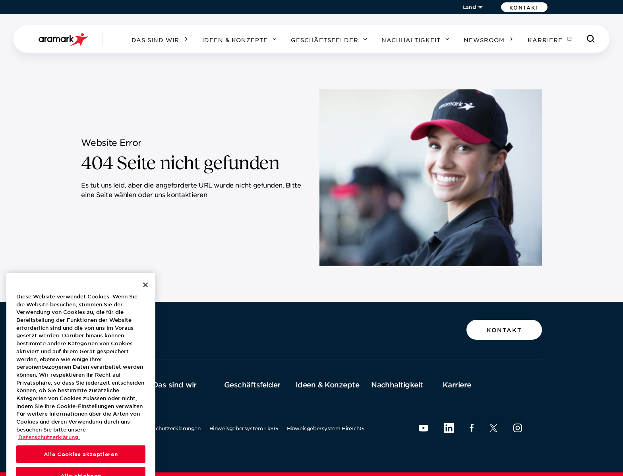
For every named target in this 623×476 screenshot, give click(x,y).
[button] (524, 7)
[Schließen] (145, 300)
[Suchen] (591, 39)
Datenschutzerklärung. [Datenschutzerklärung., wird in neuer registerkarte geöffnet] (49, 453)
